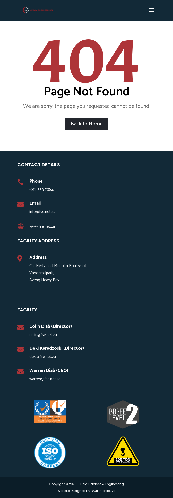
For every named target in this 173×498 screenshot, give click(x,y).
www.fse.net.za (42, 226)
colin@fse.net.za (43, 334)
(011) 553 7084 (41, 189)
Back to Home (87, 124)
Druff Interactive (103, 490)
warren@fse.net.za (44, 378)
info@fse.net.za (42, 211)
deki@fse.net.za (42, 356)
